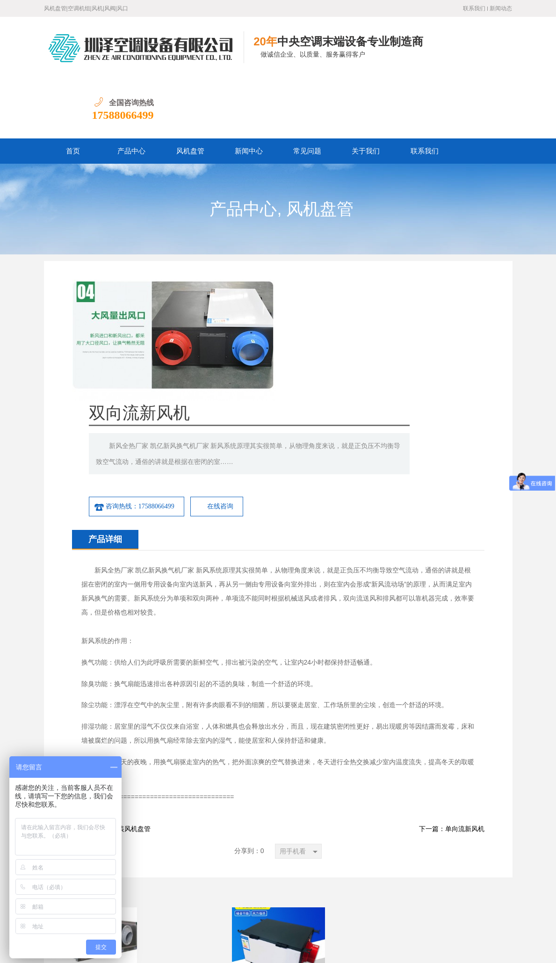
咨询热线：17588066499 (304, 340)
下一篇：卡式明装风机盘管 (111, 662)
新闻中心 (249, 90)
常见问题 (307, 90)
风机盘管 (190, 90)
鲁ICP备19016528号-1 (154, 948)
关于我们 (366, 90)
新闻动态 (501, 8)
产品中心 (131, 90)
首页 (73, 90)
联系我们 (474, 8)
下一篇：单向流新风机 (451, 662)
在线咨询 (390, 339)
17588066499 (481, 54)
